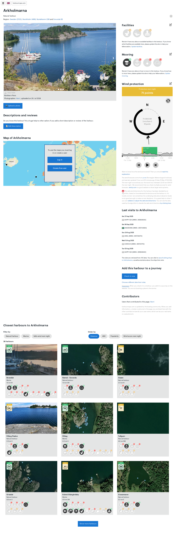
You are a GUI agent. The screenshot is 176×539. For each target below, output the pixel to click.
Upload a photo (13, 106)
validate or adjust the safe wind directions (142, 200)
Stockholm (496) (29, 19)
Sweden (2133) (16, 19)
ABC (104, 336)
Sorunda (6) (58, 19)
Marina (26, 336)
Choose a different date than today (134, 282)
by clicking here (165, 203)
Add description (13, 126)
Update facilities (136, 46)
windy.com (132, 187)
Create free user (60, 168)
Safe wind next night (42, 336)
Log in (59, 160)
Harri (18, 98)
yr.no (144, 177)
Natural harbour (12, 336)
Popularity (115, 336)
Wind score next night (132, 336)
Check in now (129, 276)
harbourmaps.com (19, 3)
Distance (93, 336)
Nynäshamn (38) (43, 19)
